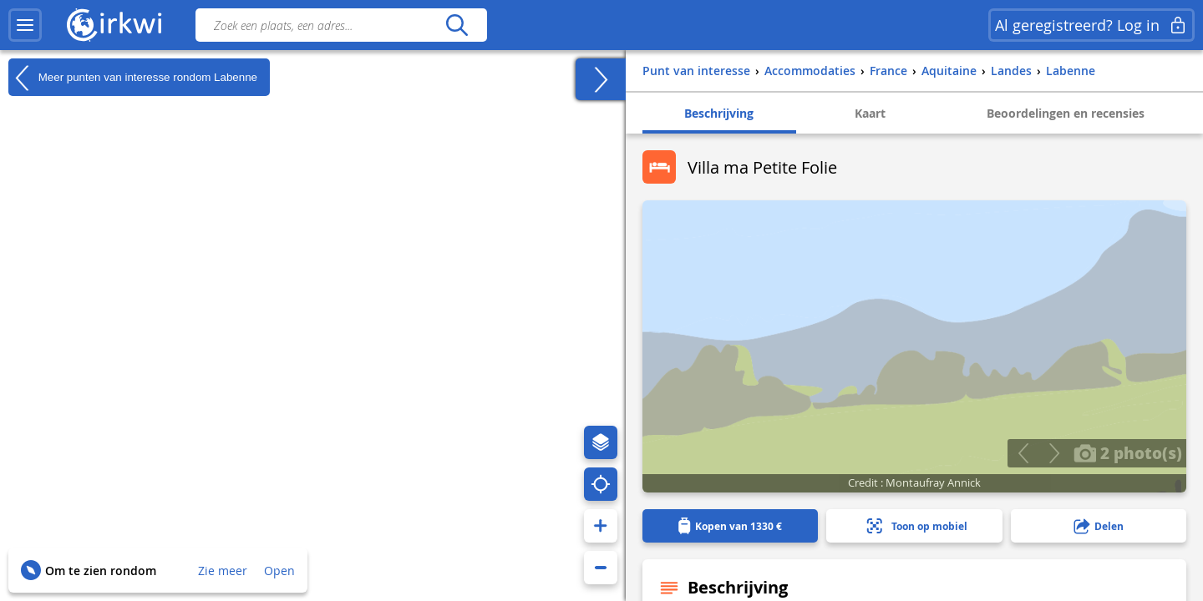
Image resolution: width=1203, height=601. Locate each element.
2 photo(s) (1128, 452)
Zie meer (222, 570)
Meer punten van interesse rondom (132, 77)
